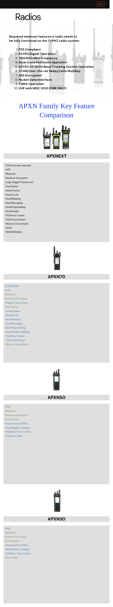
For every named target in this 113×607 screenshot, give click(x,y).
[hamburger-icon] (104, 4)
